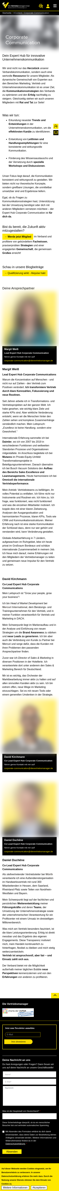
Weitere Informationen (15, 1188)
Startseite (6, 13)
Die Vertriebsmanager (15, 1004)
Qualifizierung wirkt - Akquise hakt (26, 273)
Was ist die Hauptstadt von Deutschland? (20, 1111)
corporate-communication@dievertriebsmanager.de (28, 360)
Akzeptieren (39, 1188)
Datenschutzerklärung (15, 1144)
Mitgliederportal (48, 6)
